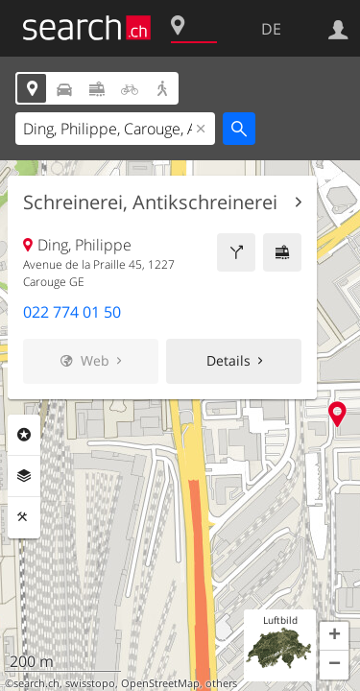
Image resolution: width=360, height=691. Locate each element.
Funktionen (24, 517)
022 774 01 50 (72, 311)
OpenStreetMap (160, 683)
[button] (334, 636)
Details (228, 360)
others (221, 683)
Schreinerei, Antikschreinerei (150, 202)
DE (271, 28)
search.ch (36, 683)
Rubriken (24, 435)
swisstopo (90, 683)
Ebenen (24, 476)
